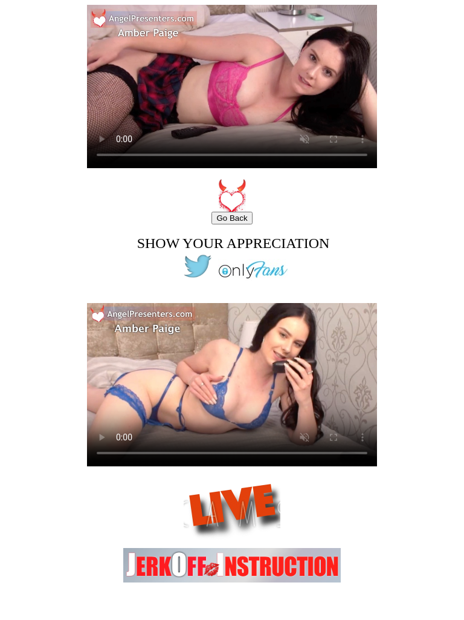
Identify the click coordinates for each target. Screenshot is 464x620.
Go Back (231, 218)
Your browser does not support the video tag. (232, 86)
